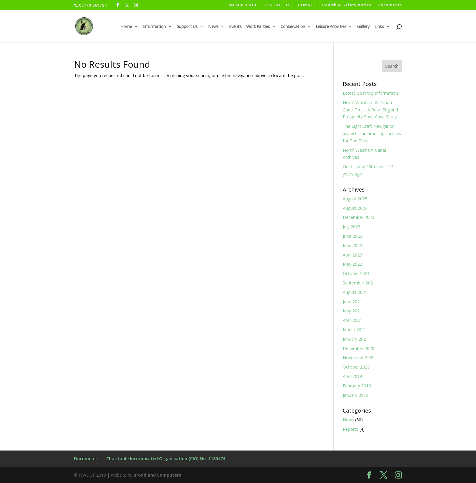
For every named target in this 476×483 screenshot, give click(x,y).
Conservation (292, 26)
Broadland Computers (157, 475)
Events (235, 26)
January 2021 (355, 339)
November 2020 (359, 357)
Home (126, 26)
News (213, 26)
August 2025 (355, 199)
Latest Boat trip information (370, 93)
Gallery (363, 26)
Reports (350, 429)
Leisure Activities (331, 26)
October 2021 (356, 273)
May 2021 (352, 311)
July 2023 (351, 227)
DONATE (307, 5)
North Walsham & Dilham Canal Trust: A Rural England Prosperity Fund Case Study (370, 110)
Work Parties (258, 26)
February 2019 (357, 386)
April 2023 (352, 255)
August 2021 (355, 292)
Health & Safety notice (347, 5)
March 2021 (354, 329)
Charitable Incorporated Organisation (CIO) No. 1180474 (165, 458)
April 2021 (352, 320)
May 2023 (352, 245)
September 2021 (359, 283)
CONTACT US (278, 5)
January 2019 (355, 395)
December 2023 (358, 217)
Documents (390, 5)
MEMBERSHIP (243, 5)
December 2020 (358, 348)
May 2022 (352, 264)
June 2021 (352, 301)
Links (379, 26)
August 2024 (355, 208)
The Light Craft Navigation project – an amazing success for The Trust (372, 133)
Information (154, 26)
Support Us (187, 26)
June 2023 (352, 236)
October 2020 (356, 367)
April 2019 (352, 376)
